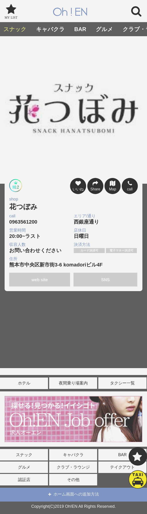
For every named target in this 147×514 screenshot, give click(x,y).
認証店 (24, 479)
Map (112, 185)
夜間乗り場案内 (73, 383)
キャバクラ (50, 29)
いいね (78, 185)
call (130, 185)
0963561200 (41, 219)
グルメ (104, 29)
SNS (105, 280)
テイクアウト (122, 467)
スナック (14, 29)
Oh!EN (70, 12)
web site (39, 280)
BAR (80, 29)
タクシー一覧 (122, 383)
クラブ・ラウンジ (73, 467)
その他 (73, 479)
